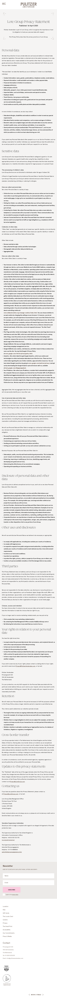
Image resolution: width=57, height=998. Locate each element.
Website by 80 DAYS (7, 985)
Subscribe (11, 889)
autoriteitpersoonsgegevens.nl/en (12, 852)
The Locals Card (8, 916)
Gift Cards (6, 913)
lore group (6, 983)
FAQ (4, 910)
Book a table (36, 994)
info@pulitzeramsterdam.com (14, 958)
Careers (5, 920)
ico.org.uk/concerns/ (8, 840)
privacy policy (15, 894)
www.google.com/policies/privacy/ (39, 363)
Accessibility (6, 930)
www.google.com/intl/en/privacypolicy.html (18, 353)
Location (5, 906)
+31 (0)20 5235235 (10, 955)
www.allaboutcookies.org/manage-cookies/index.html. (20, 312)
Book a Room (21, 994)
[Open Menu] (4, 4)
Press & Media (7, 936)
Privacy (5, 923)
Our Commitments (9, 933)
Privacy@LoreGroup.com (17, 781)
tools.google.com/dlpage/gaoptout (15, 368)
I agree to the (12, 894)
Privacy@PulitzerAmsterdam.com (25, 666)
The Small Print (7, 926)
